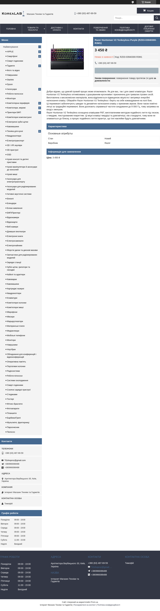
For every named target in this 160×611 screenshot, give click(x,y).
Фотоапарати (13, 408)
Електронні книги (15, 236)
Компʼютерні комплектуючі (19, 117)
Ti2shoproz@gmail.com (15, 460)
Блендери (11, 203)
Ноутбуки (11, 349)
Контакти (78, 29)
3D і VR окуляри (14, 145)
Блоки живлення (14, 208)
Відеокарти (12, 222)
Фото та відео (13, 70)
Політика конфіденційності (125, 29)
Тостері (10, 399)
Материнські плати (16, 326)
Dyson (10, 84)
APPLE (10, 51)
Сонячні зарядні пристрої (19, 390)
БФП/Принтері (13, 213)
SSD (9, 154)
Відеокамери (13, 217)
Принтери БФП (14, 112)
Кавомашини (13, 126)
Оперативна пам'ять (16, 361)
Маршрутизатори (15, 321)
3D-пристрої (12, 150)
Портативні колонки (16, 366)
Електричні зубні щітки (17, 122)
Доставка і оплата (57, 29)
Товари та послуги (32, 29)
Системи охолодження (17, 380)
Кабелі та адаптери (16, 274)
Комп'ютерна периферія (18, 103)
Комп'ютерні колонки (16, 303)
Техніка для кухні (15, 131)
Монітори (11, 98)
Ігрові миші (12, 174)
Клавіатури (12, 298)
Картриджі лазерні (15, 288)
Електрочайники (14, 245)
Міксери (10, 317)
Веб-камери (12, 227)
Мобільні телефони (16, 335)
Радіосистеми (13, 371)
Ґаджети (11, 66)
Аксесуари (12, 89)
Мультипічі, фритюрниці (18, 422)
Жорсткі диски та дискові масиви (22, 250)
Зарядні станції (14, 262)
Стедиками (12, 394)
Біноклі (10, 198)
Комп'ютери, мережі (16, 108)
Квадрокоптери (14, 136)
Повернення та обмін (100, 29)
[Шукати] (157, 18)
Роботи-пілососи (15, 376)
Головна (11, 29)
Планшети (12, 413)
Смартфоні (12, 56)
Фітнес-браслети (15, 404)
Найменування (10, 47)
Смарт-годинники (15, 61)
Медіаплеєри (13, 331)
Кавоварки (12, 279)
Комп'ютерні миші (15, 307)
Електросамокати (15, 241)
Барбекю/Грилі (14, 418)
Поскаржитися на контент (85, 605)
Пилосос (11, 432)
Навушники (12, 75)
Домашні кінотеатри (16, 231)
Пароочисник (13, 427)
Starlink (10, 79)
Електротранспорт (15, 140)
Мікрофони (12, 312)
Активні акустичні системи (19, 194)
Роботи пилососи (15, 94)
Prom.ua (94, 602)
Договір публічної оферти (149, 28)
